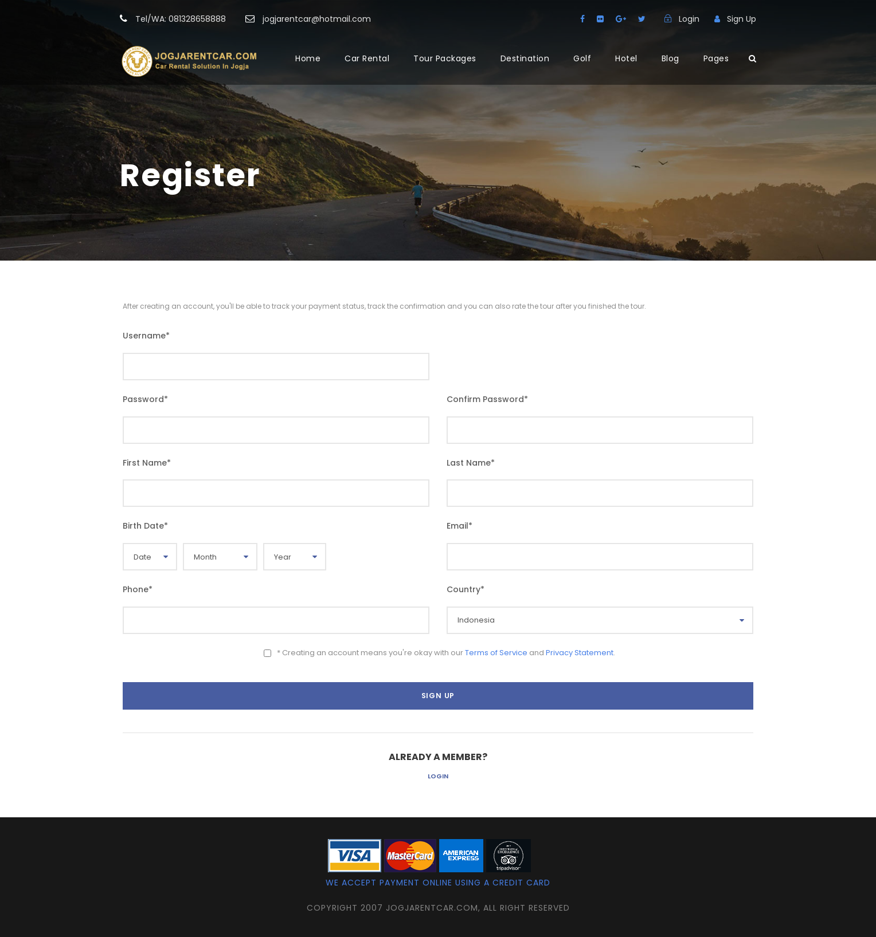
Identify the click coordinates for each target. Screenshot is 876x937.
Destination (525, 58)
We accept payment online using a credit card (438, 882)
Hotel (626, 58)
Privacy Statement (579, 652)
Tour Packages (444, 58)
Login (438, 776)
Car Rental (367, 58)
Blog (670, 58)
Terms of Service (496, 652)
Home (307, 58)
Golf (582, 58)
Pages (716, 58)
